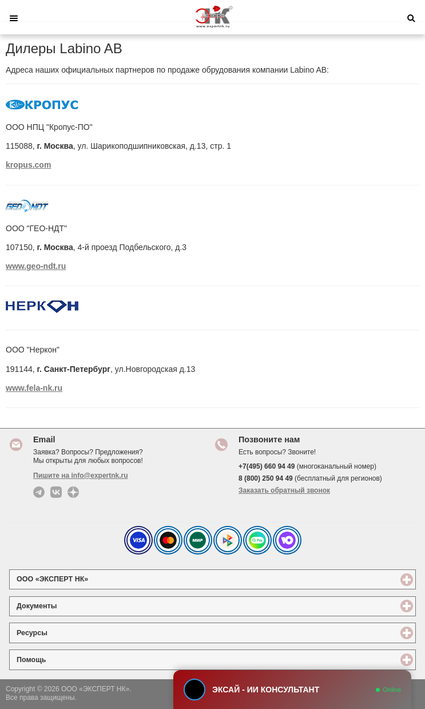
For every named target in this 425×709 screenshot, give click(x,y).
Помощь (73, 659)
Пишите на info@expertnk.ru (80, 476)
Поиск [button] (411, 18)
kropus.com (28, 164)
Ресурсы (74, 632)
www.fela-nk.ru (34, 388)
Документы (78, 605)
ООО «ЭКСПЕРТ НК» (94, 579)
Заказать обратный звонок (284, 490)
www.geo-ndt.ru (36, 266)
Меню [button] (14, 18)
